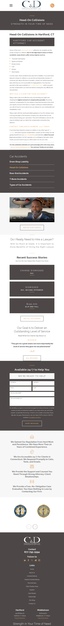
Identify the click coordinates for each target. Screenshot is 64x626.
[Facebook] (28, 560)
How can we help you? (16, 398)
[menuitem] (32, 162)
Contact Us (32, 603)
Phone (12, 387)
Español (32, 590)
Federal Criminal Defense (32, 579)
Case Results (32, 593)
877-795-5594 (32, 552)
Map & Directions (20, 618)
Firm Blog (32, 600)
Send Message (32, 423)
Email (34, 387)
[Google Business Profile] (25, 560)
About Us (32, 572)
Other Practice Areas (32, 586)
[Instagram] (39, 560)
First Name (13, 382)
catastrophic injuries (27, 50)
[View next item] (35, 526)
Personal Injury (32, 583)
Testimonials (32, 596)
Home (32, 569)
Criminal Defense (32, 576)
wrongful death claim (36, 85)
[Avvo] (36, 560)
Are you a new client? (15, 393)
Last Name (35, 382)
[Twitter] (32, 560)
